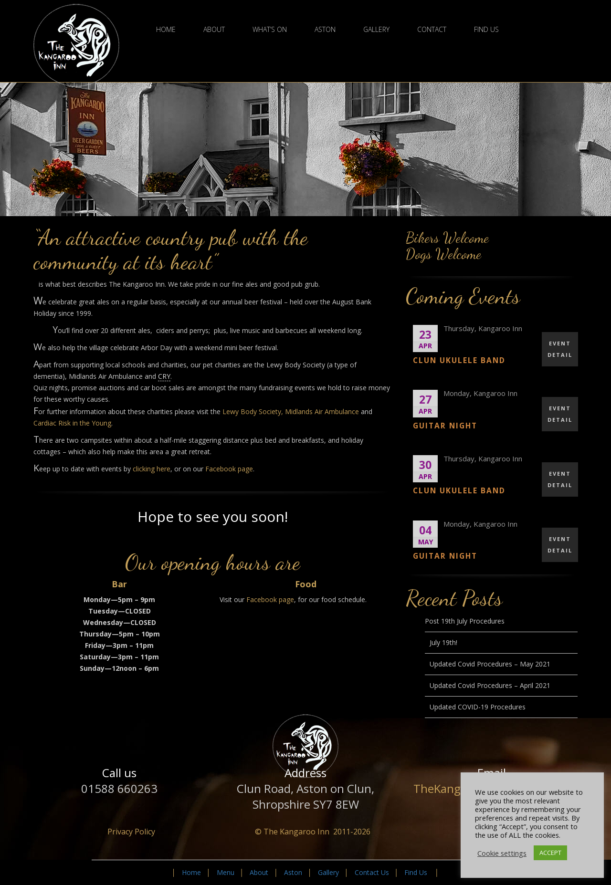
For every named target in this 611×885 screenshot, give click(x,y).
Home (166, 29)
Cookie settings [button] (502, 853)
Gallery (376, 29)
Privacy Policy (131, 831)
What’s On (270, 29)
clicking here (151, 468)
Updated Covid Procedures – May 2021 (490, 663)
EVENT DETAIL (560, 349)
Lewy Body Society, (252, 411)
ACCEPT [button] (550, 852)
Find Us (486, 29)
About (214, 29)
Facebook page (229, 468)
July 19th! (443, 642)
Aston (325, 29)
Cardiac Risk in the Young (72, 422)
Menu (225, 872)
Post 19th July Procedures (465, 620)
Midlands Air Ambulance (322, 411)
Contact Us (372, 872)
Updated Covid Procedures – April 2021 (490, 685)
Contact (431, 29)
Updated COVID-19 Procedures (478, 706)
